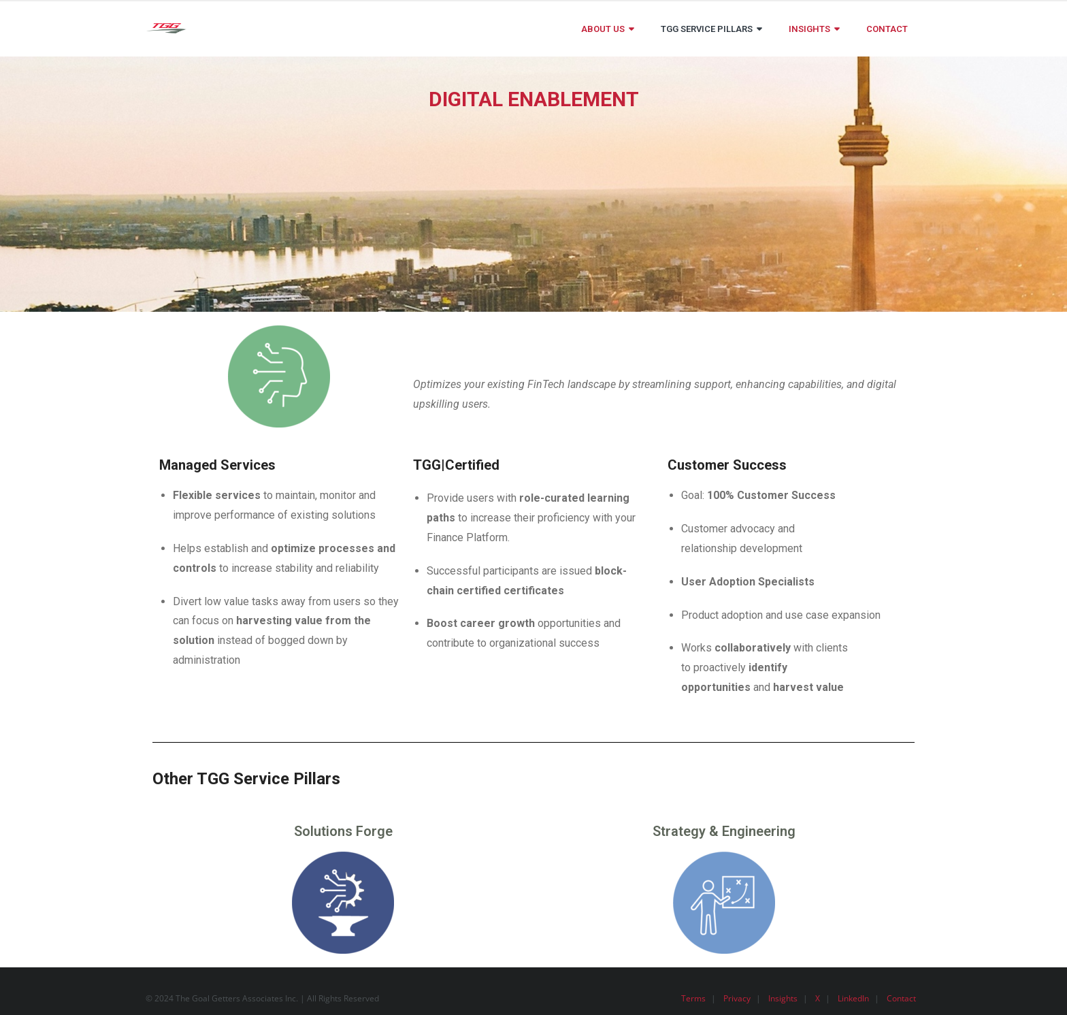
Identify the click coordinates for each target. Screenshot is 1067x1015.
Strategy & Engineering (724, 831)
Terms (693, 998)
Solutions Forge (343, 831)
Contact (901, 998)
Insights (783, 998)
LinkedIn (853, 998)
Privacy (737, 998)
